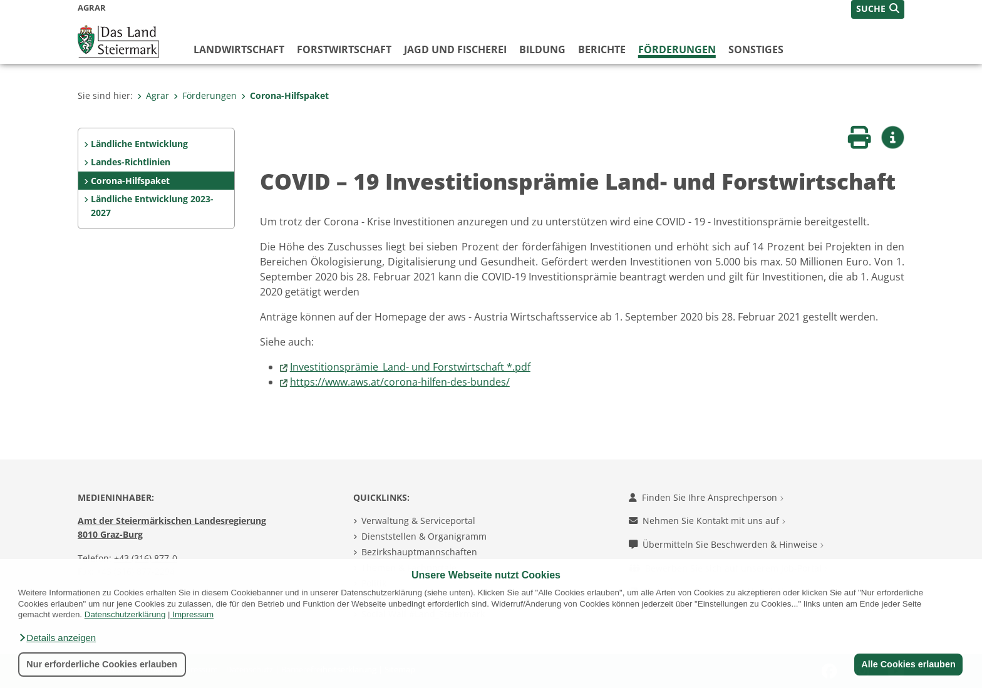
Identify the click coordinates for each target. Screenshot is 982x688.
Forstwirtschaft (344, 49)
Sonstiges (755, 49)
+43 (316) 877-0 (145, 558)
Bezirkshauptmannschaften (419, 552)
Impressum (193, 614)
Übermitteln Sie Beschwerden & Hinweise (726, 544)
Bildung (542, 49)
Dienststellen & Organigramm (424, 536)
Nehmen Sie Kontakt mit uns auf (707, 520)
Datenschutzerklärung (125, 614)
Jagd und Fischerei (455, 49)
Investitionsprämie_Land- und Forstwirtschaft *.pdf (410, 367)
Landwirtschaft (239, 49)
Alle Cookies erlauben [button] (908, 664)
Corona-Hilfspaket (285, 95)
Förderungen (677, 49)
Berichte (602, 49)
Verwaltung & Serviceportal (418, 520)
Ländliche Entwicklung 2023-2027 (152, 205)
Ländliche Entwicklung (139, 144)
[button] (57, 638)
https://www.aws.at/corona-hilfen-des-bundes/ (400, 382)
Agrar (153, 95)
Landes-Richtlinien (130, 162)
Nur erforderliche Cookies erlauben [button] (101, 664)
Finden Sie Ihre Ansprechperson (706, 497)
